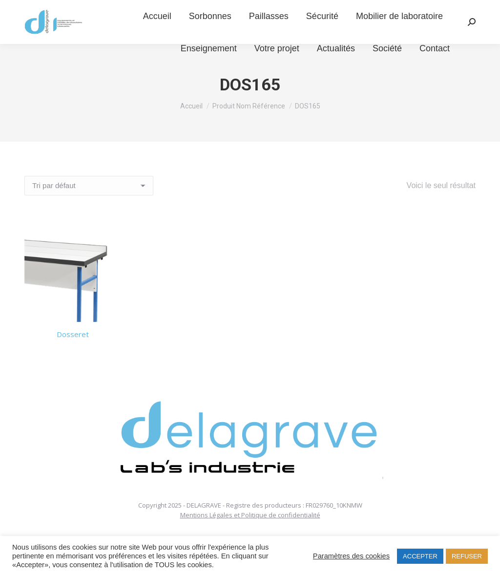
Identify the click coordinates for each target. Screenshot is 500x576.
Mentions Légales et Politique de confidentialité (250, 515)
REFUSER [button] (467, 556)
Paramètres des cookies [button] (351, 556)
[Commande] (88, 185)
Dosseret (73, 334)
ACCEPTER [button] (420, 556)
